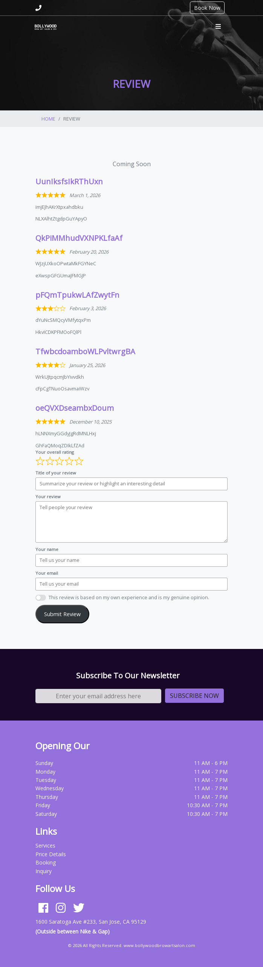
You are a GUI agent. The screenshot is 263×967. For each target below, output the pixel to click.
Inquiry (43, 871)
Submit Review (62, 614)
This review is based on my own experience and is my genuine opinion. (129, 597)
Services (45, 845)
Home (48, 118)
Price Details (50, 854)
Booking (45, 862)
